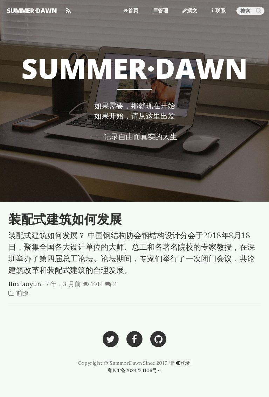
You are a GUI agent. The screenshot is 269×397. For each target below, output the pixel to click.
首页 (131, 10)
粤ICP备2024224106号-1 (135, 370)
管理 (160, 10)
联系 (219, 10)
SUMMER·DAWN (32, 10)
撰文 (190, 10)
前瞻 (22, 293)
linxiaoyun (24, 284)
